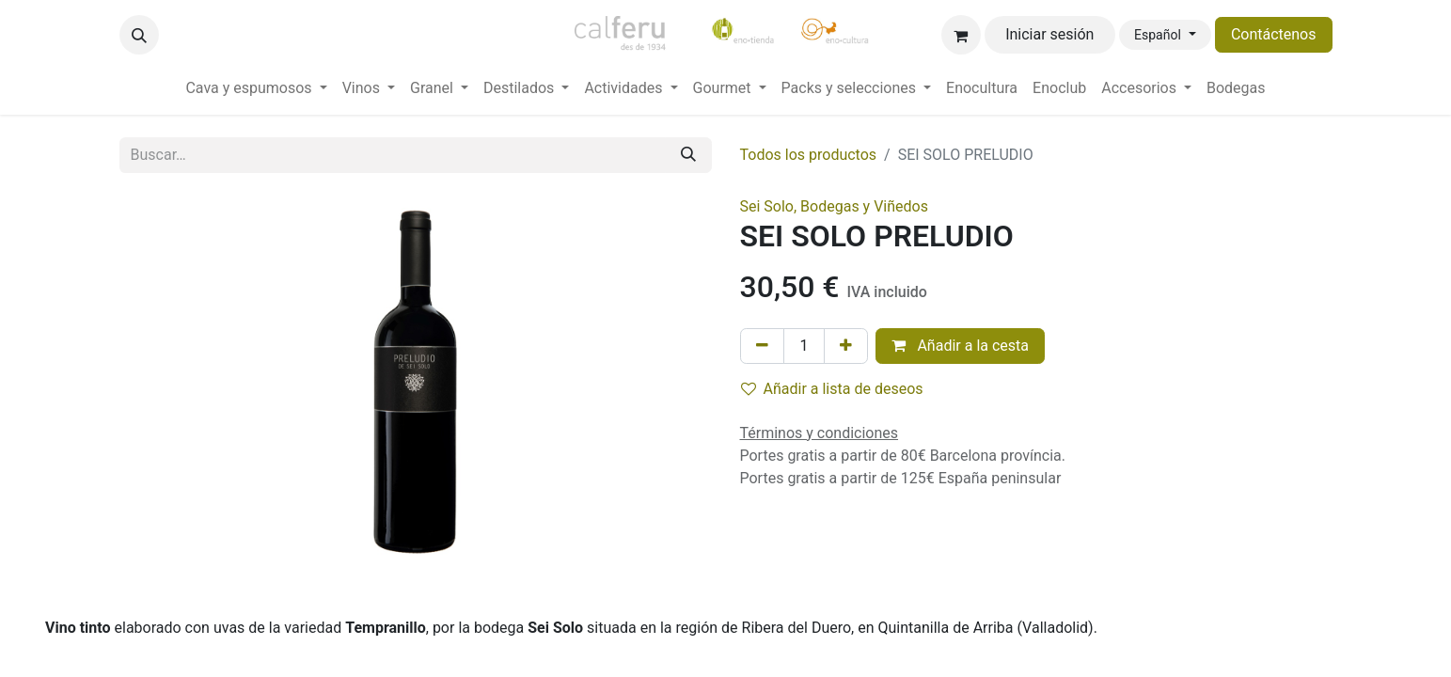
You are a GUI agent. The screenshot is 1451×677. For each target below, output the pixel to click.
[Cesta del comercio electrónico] (961, 35)
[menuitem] (256, 88)
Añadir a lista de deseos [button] (832, 389)
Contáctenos (1274, 34)
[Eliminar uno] (762, 346)
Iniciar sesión (1049, 34)
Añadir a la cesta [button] (960, 345)
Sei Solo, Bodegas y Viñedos (834, 206)
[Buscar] (688, 155)
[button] (139, 35)
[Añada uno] (846, 346)
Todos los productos (808, 155)
